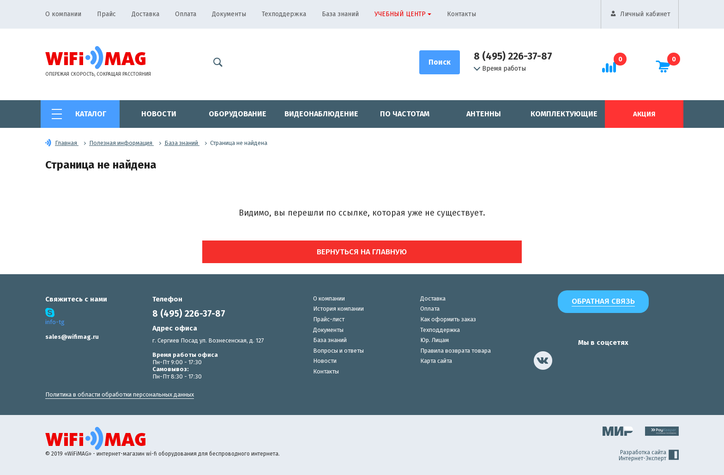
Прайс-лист (328, 319)
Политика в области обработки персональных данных (119, 394)
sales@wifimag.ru (72, 336)
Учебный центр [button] (400, 14)
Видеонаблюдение (321, 113)
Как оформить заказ (448, 319)
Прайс (106, 14)
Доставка (145, 14)
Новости (158, 113)
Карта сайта (436, 360)
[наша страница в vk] (543, 360)
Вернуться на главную (362, 252)
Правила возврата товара (455, 350)
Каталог (90, 113)
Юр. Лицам (434, 340)
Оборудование (237, 113)
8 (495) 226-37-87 (513, 56)
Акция (644, 114)
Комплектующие (564, 113)
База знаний (340, 14)
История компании (338, 308)
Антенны (483, 113)
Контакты (461, 14)
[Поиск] (439, 62)
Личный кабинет (645, 14)
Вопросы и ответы (338, 350)
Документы (229, 14)
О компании (63, 14)
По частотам (404, 113)
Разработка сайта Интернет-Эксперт (649, 456)
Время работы (500, 68)
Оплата (185, 14)
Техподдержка (284, 14)
